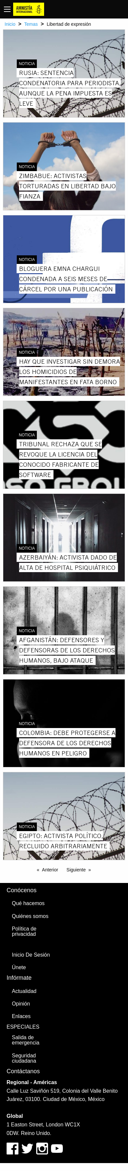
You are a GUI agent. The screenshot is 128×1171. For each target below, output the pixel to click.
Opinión (21, 1003)
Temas (31, 24)
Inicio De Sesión (31, 955)
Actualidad (24, 991)
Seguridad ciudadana (24, 1058)
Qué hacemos (28, 903)
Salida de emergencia (25, 1040)
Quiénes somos (30, 916)
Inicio (10, 24)
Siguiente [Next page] (76, 869)
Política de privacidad (24, 931)
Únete (19, 967)
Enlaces (21, 1016)
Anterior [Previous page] (50, 869)
